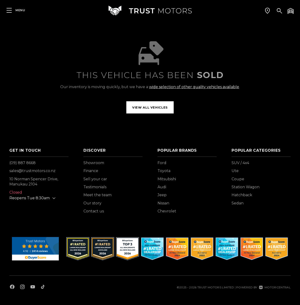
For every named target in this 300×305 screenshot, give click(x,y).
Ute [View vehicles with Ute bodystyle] (235, 171)
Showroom (93, 163)
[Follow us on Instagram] (22, 287)
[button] (267, 10)
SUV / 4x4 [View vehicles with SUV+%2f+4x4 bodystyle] (240, 163)
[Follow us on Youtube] (32, 287)
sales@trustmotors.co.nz (32, 171)
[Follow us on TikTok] (42, 287)
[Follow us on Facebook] (12, 287)
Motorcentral (275, 287)
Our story (92, 203)
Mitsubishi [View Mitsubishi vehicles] (167, 179)
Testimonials (94, 187)
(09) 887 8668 (22, 163)
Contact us (93, 211)
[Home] (150, 10)
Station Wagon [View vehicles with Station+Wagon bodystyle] (245, 187)
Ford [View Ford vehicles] (162, 163)
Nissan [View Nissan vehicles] (163, 203)
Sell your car (95, 179)
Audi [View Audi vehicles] (162, 187)
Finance (90, 171)
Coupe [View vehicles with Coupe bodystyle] (238, 179)
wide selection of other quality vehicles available (194, 87)
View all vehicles (150, 107)
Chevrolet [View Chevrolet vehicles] (167, 211)
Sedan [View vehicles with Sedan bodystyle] (238, 203)
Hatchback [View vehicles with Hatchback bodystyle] (242, 195)
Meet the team (97, 195)
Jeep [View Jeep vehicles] (162, 195)
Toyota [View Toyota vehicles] (164, 171)
